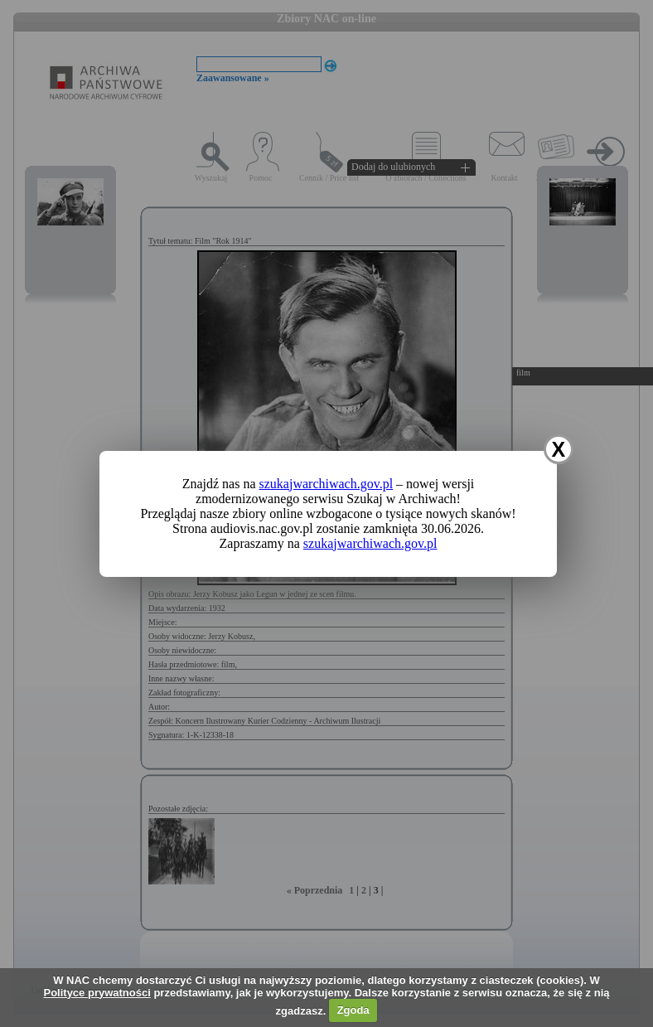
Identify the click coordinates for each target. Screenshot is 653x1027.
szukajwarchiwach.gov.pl (326, 484)
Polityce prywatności (96, 992)
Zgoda (353, 1010)
